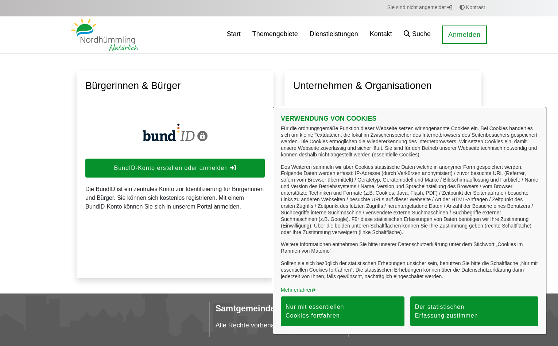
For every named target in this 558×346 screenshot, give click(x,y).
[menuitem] (234, 34)
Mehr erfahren (297, 290)
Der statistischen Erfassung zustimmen (446, 311)
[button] (417, 34)
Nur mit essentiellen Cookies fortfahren (315, 311)
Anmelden (464, 34)
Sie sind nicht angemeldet (419, 7)
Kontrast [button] (472, 7)
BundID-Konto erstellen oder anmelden (175, 168)
